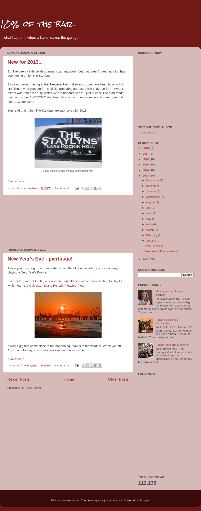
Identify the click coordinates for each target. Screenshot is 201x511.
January (151, 240)
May (149, 218)
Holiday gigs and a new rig (171, 344)
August (151, 202)
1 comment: (62, 188)
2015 (146, 164)
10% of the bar (36, 24)
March (150, 229)
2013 (146, 175)
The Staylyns (146, 132)
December (153, 180)
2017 (146, 153)
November (153, 185)
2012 (146, 259)
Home (69, 379)
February (152, 235)
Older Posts (118, 379)
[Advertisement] (68, 222)
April (149, 224)
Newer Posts (18, 379)
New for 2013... (25, 62)
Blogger (144, 500)
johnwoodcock (113, 500)
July (149, 207)
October (151, 191)
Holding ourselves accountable (166, 321)
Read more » (16, 181)
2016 (146, 159)
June (149, 213)
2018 (146, 148)
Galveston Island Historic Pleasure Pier (56, 285)
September (153, 196)
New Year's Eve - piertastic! (40, 259)
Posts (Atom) (33, 387)
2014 (146, 170)
